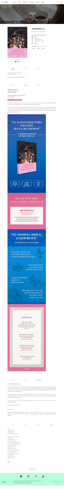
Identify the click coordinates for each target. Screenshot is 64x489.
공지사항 (34, 22)
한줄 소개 (13, 69)
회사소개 (42, 2)
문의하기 (50, 2)
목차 (51, 69)
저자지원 (55, 2)
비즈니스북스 (27, 2)
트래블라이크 (37, 2)
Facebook (15, 61)
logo (6, 2)
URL (19, 61)
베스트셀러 (29, 22)
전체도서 (18, 22)
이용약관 (61, 485)
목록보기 (32, 472)
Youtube (43, 480)
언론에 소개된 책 (45, 22)
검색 (59, 2)
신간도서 (23, 22)
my (61, 2)
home (15, 22)
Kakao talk (17, 61)
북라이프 (32, 2)
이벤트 (39, 22)
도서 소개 (25, 69)
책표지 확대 (18, 59)
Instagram (28, 480)
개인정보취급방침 (56, 485)
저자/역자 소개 (39, 69)
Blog (21, 480)
